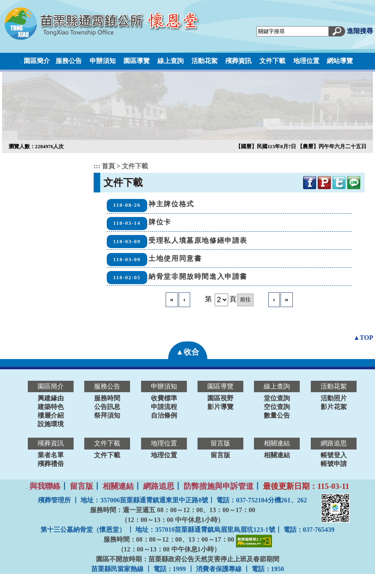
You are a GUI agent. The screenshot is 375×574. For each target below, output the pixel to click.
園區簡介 (37, 60)
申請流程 (164, 406)
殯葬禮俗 (51, 463)
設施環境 (51, 423)
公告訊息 (107, 406)
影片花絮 (334, 406)
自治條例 (164, 415)
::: (21, 62)
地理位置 (306, 60)
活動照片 (334, 398)
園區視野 (220, 398)
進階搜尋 (360, 30)
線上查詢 (170, 60)
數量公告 (277, 415)
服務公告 (69, 60)
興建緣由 (51, 398)
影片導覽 (220, 406)
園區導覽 (137, 60)
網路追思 (158, 486)
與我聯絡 (45, 486)
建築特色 (51, 406)
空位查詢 (277, 406)
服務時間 (107, 398)
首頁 (109, 166)
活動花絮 (204, 60)
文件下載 (272, 60)
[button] (337, 30)
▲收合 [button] (187, 352)
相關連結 (277, 455)
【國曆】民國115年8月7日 (267, 146)
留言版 (220, 455)
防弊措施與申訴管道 (219, 486)
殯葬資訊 (238, 60)
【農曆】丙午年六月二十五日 (331, 146)
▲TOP (363, 337)
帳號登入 (334, 455)
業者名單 (51, 455)
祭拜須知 (107, 415)
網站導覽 (340, 60)
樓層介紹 (51, 415)
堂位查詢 (277, 398)
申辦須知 (103, 60)
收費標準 (164, 398)
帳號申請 (334, 463)
